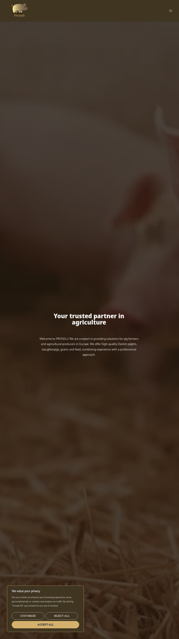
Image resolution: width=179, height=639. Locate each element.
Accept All (45, 624)
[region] (45, 609)
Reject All (61, 615)
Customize (28, 615)
